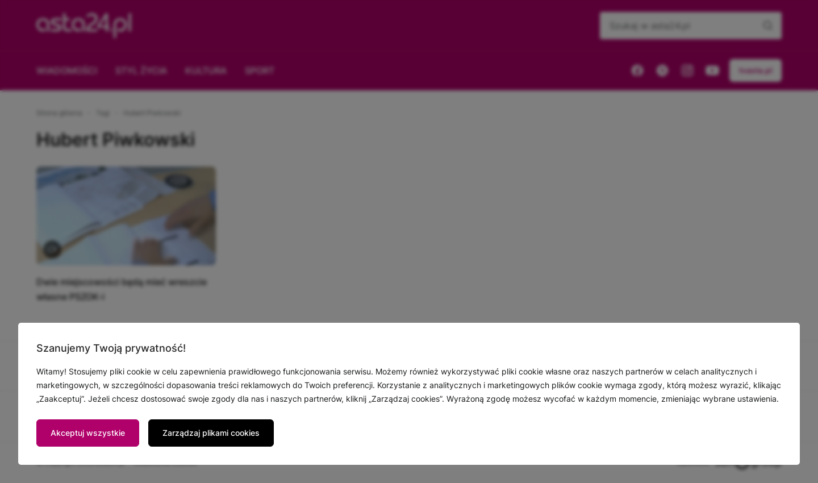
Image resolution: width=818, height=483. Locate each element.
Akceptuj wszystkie (88, 433)
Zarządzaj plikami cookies (211, 433)
